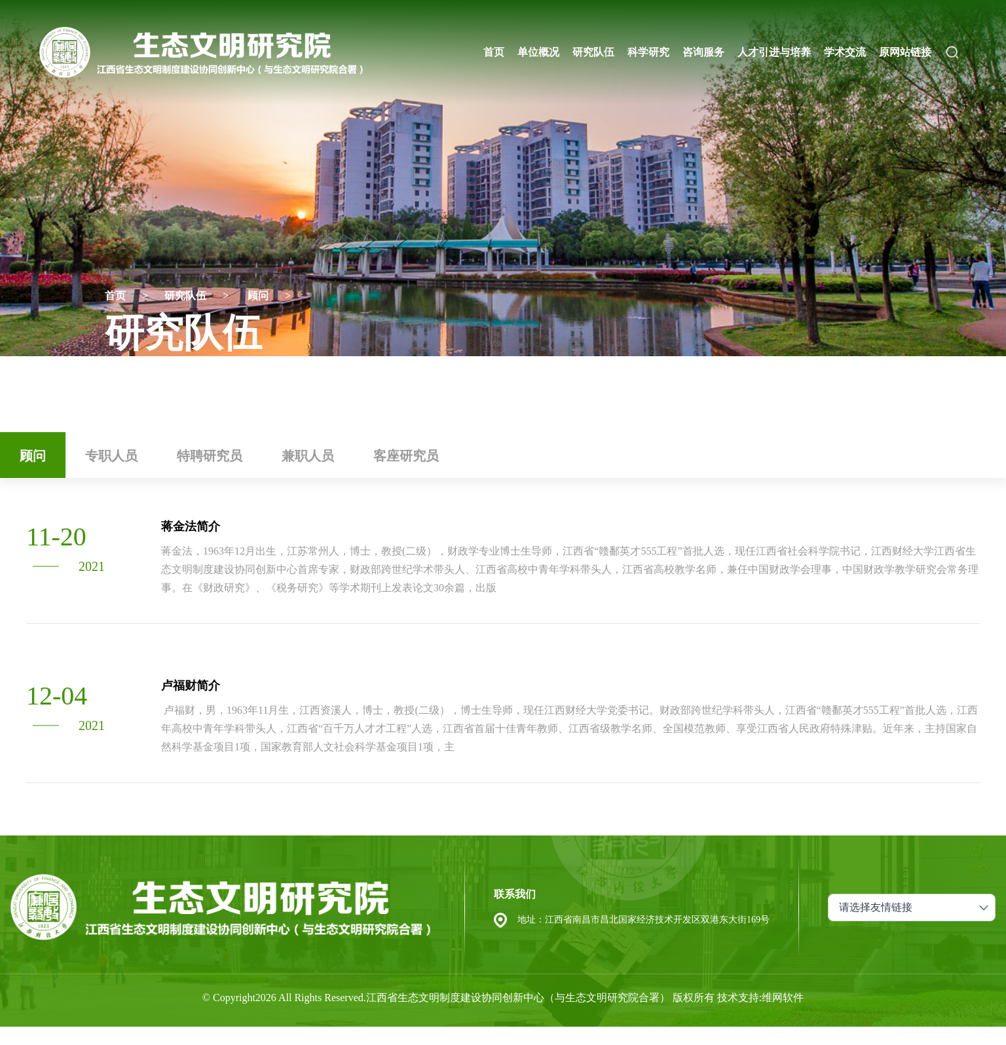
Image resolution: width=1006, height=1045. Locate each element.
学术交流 (845, 52)
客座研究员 (406, 456)
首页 (493, 52)
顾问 (258, 295)
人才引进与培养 (774, 52)
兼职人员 (308, 456)
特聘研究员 (209, 456)
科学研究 (648, 52)
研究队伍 (593, 52)
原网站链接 (905, 52)
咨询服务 (703, 52)
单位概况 (538, 52)
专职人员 (111, 456)
